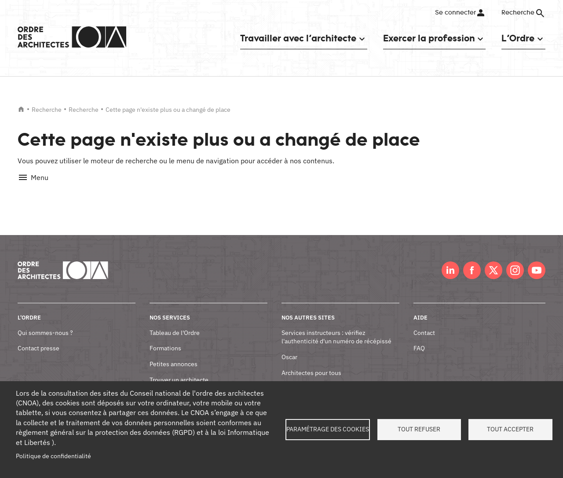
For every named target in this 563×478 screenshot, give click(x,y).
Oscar (289, 347)
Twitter (493, 260)
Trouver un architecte (179, 370)
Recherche (47, 110)
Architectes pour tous (311, 363)
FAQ (419, 338)
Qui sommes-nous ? (45, 323)
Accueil (21, 109)
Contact (424, 323)
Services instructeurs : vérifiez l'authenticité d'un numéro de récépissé (336, 327)
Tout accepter (510, 429)
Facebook (472, 260)
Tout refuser (419, 429)
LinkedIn (450, 260)
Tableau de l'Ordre (175, 323)
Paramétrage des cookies (327, 429)
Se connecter (455, 12)
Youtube (536, 260)
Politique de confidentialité (53, 456)
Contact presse (38, 338)
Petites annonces (173, 354)
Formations (165, 338)
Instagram (515, 260)
